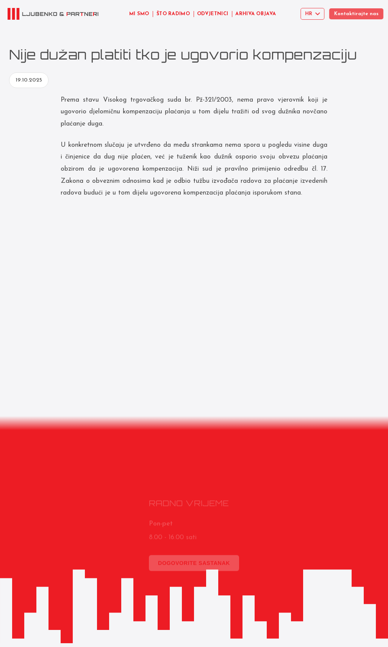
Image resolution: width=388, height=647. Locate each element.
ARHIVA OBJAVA (256, 13)
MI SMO (139, 13)
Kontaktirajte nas (361, 13)
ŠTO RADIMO (173, 13)
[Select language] (315, 14)
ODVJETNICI (212, 13)
